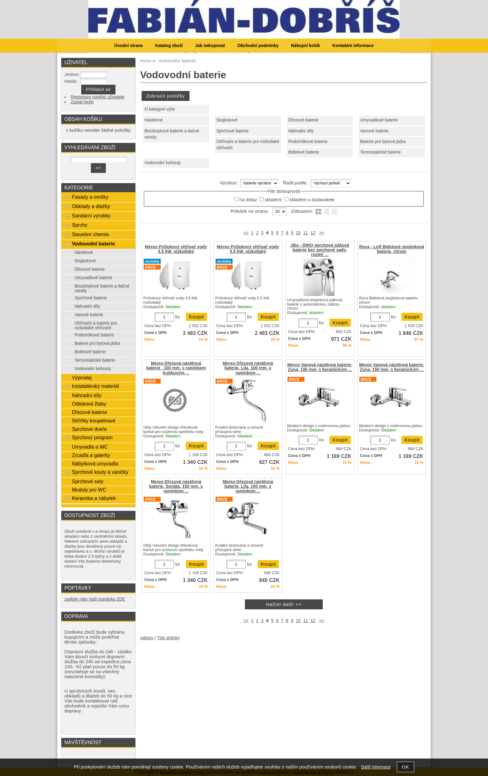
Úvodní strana (128, 45)
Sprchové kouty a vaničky (100, 472)
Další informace (376, 767)
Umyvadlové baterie (379, 120)
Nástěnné (153, 120)
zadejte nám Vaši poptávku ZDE (94, 599)
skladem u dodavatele (312, 199)
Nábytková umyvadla (95, 463)
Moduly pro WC (89, 490)
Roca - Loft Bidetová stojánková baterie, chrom (391, 249)
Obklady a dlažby (91, 206)
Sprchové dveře (89, 429)
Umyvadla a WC (90, 447)
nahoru (146, 638)
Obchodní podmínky (258, 45)
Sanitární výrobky (91, 215)
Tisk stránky (168, 638)
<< (246, 233)
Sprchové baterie (232, 131)
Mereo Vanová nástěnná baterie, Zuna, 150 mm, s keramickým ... (391, 367)
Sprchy (79, 225)
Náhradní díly (301, 131)
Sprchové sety (87, 481)
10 (298, 233)
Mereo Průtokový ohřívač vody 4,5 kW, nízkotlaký (176, 249)
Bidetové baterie (303, 152)
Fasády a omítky (90, 197)
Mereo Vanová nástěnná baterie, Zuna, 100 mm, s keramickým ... (319, 367)
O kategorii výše (159, 109)
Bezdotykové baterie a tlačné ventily (171, 134)
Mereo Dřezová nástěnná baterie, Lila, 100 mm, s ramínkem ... (248, 368)
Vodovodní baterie (93, 243)
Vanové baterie (374, 131)
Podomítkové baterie (307, 141)
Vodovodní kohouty (162, 162)
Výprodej (82, 377)
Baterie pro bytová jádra (383, 141)
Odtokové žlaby (89, 404)
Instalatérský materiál (95, 386)
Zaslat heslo (82, 102)
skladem (273, 199)
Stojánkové (226, 120)
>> (321, 233)
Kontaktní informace (353, 45)
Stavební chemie (90, 234)
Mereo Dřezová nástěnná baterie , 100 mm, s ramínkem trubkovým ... (176, 368)
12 (313, 233)
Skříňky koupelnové (93, 420)
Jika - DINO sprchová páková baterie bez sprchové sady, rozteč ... (319, 250)
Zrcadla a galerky (91, 455)
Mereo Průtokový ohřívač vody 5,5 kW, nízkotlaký (248, 249)
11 (305, 233)
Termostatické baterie (380, 152)
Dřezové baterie (303, 120)
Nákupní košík (305, 45)
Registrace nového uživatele (97, 97)
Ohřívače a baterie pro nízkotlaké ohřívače (247, 144)
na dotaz (248, 199)
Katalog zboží (169, 45)
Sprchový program (92, 437)
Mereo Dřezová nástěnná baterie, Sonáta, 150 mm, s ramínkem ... (176, 486)
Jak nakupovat (210, 45)
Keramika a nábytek (94, 498)
